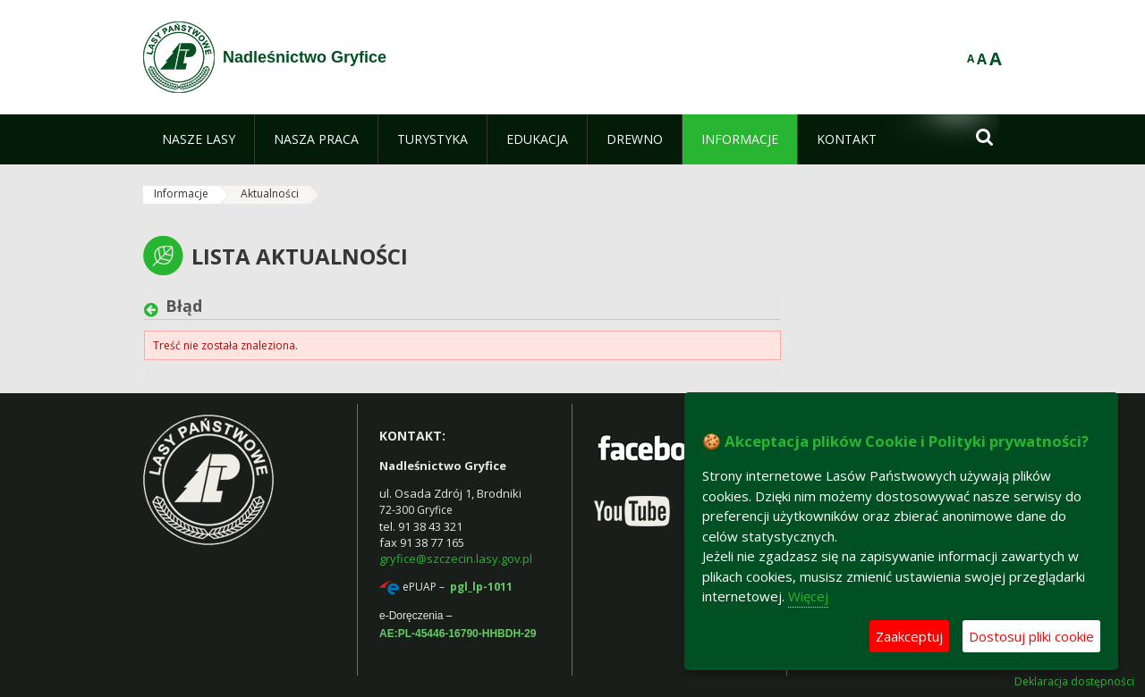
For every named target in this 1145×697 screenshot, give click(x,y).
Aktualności (270, 193)
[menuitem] (198, 139)
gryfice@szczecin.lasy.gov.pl (455, 558)
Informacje (181, 193)
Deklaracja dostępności (1074, 682)
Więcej (808, 596)
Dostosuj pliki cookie (1031, 636)
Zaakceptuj (909, 636)
